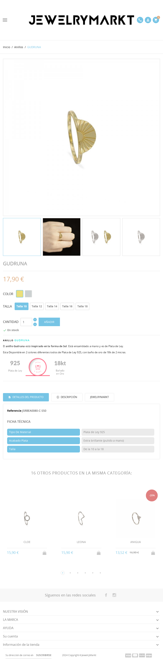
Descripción (68, 397)
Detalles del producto (28, 397)
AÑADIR (49, 322)
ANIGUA (135, 542)
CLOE (27, 542)
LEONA (81, 542)
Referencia (14, 410)
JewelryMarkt (99, 397)
